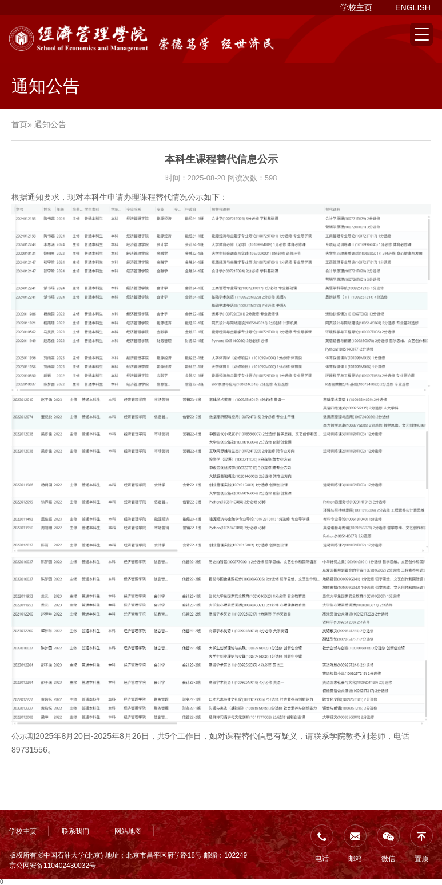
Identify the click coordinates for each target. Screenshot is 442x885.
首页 (19, 124)
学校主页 (356, 7)
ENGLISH (413, 7)
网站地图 (128, 831)
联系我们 (75, 831)
